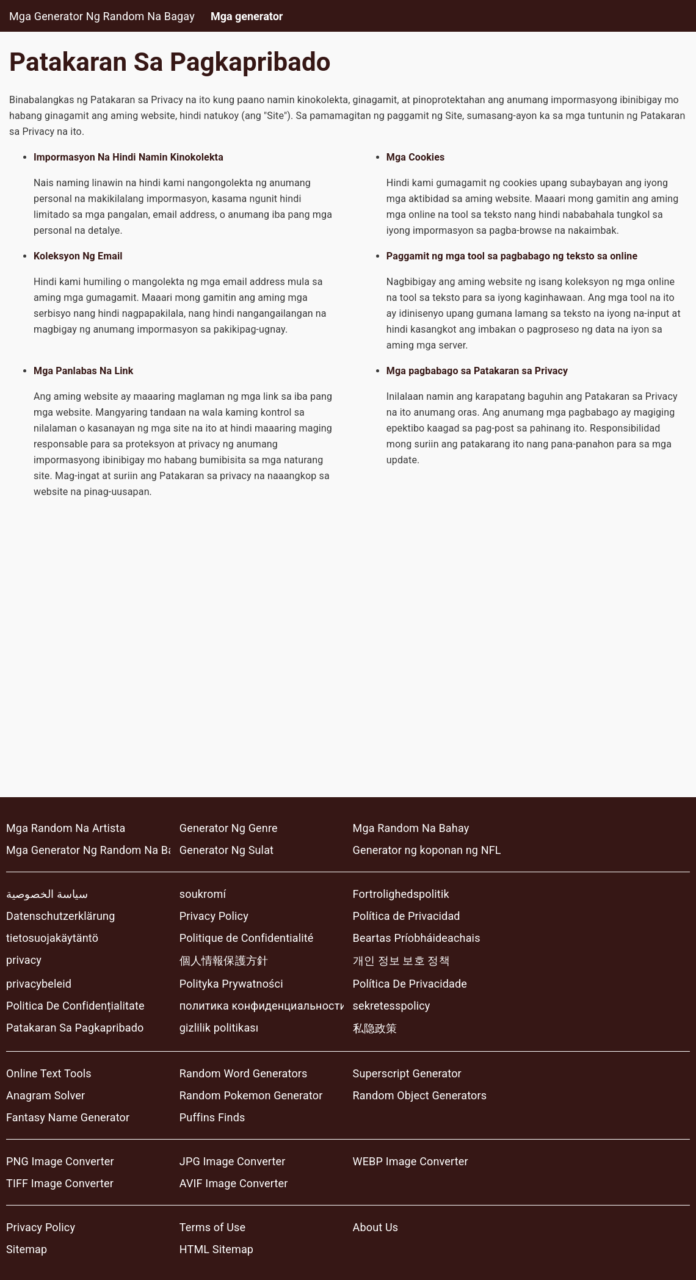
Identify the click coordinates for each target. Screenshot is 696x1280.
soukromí (202, 894)
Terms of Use (212, 1227)
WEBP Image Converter (410, 1161)
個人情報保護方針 (223, 960)
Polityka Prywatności (231, 983)
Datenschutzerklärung (60, 915)
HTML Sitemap (216, 1249)
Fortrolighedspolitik (401, 894)
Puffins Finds (212, 1117)
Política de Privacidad (406, 915)
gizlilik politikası (219, 1027)
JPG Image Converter (232, 1161)
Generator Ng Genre (228, 828)
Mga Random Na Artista (66, 828)
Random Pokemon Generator (251, 1095)
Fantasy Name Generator (67, 1117)
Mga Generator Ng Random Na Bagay (102, 16)
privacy (24, 959)
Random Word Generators (243, 1073)
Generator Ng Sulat (226, 850)
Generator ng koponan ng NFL (427, 850)
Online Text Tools (49, 1073)
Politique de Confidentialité (246, 937)
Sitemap (26, 1249)
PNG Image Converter (60, 1161)
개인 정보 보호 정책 (401, 960)
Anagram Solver (45, 1095)
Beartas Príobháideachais (416, 937)
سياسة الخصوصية (47, 894)
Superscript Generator (407, 1073)
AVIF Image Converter (233, 1183)
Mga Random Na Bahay (411, 828)
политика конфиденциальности (261, 1005)
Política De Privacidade (410, 983)
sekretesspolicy (391, 1005)
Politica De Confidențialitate (75, 1005)
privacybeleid (38, 983)
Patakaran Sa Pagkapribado (75, 1027)
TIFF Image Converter (60, 1183)
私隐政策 (375, 1028)
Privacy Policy (213, 915)
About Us (376, 1227)
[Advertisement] (348, 665)
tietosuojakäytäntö (52, 937)
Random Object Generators (420, 1095)
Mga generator (247, 16)
